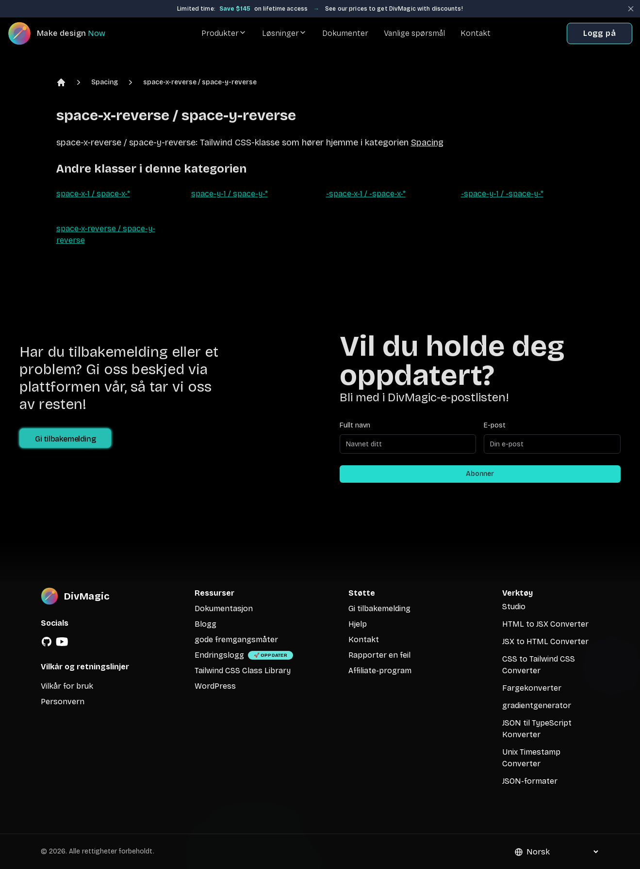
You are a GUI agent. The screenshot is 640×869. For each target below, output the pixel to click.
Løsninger (284, 33)
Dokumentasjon (224, 608)
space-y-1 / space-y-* (229, 193)
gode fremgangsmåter (236, 639)
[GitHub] (46, 642)
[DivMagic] (66, 33)
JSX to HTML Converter (545, 641)
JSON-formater (530, 781)
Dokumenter (345, 33)
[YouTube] (62, 641)
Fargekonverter (531, 688)
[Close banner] (630, 8)
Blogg (205, 624)
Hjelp (357, 624)
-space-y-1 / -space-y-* (502, 193)
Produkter (223, 33)
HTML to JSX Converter (545, 624)
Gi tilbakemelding (65, 438)
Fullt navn (355, 425)
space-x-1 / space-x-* (93, 193)
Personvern (62, 701)
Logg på (599, 33)
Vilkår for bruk (67, 686)
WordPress (215, 686)
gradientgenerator (536, 705)
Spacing (104, 82)
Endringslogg (219, 655)
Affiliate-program (379, 670)
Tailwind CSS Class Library (243, 670)
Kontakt (475, 33)
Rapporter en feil (379, 655)
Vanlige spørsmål (414, 33)
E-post (495, 425)
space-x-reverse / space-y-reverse (200, 82)
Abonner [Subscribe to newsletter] (480, 474)
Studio (513, 606)
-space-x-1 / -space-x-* (366, 193)
